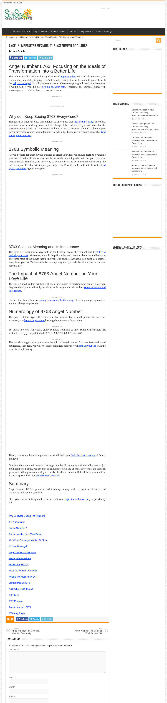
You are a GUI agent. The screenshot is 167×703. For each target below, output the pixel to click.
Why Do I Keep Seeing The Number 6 (27, 471)
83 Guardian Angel (18, 501)
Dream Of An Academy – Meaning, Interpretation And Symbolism (144, 140)
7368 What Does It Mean (21, 544)
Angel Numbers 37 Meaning (22, 507)
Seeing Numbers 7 (18, 483)
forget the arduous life (76, 454)
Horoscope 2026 (20, 31)
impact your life (87, 345)
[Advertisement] (137, 72)
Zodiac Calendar (58, 31)
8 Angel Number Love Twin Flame (25, 489)
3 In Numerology (17, 477)
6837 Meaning (16, 556)
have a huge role (33, 320)
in (44, 320)
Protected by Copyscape (95, 684)
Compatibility (85, 31)
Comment (14, 604)
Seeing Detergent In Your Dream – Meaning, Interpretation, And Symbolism (145, 126)
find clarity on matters (83, 410)
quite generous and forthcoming (56, 300)
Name (12, 632)
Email (12, 642)
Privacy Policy (64, 684)
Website (12, 651)
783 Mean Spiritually (19, 519)
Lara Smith (18, 51)
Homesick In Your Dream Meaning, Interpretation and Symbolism (144, 154)
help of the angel (22, 83)
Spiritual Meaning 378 (19, 537)
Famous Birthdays (104, 31)
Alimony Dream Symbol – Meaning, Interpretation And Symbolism (144, 168)
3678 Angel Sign (17, 568)
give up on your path (53, 86)
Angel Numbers (40, 31)
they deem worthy (83, 121)
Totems (72, 31)
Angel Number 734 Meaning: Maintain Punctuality (28, 586)
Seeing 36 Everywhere (20, 513)
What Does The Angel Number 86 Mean (28, 495)
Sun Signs (10, 684)
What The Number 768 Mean (23, 525)
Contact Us (77, 684)
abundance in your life (48, 430)
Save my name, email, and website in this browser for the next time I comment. (47, 661)
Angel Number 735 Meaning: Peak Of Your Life (87, 586)
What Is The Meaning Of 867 (23, 531)
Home (7, 31)
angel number (68, 76)
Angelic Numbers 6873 (20, 562)
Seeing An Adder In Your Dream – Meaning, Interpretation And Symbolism (145, 113)
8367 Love (14, 550)
